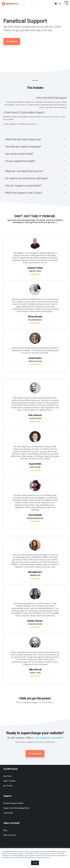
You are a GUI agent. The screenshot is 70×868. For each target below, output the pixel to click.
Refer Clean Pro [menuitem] (9, 835)
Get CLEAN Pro (11, 41)
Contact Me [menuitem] (8, 813)
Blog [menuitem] (5, 830)
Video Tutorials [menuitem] (9, 781)
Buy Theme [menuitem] (7, 786)
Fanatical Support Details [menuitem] (13, 803)
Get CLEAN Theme (35, 753)
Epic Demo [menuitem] (7, 776)
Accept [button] (35, 863)
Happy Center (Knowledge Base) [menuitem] (16, 808)
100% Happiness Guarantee (47, 737)
